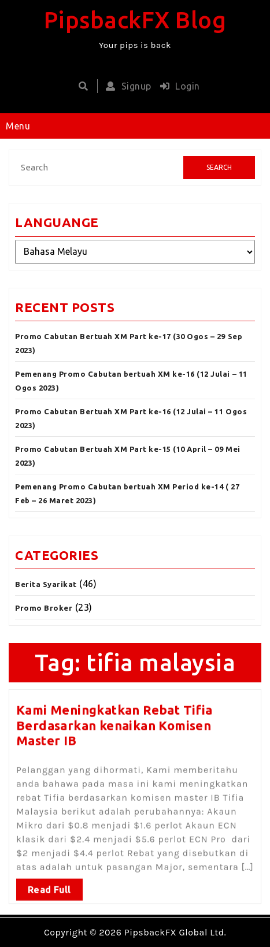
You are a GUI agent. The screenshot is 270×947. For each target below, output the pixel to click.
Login (177, 86)
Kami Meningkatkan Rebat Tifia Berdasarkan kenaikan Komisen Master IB (114, 721)
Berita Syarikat (46, 584)
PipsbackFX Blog (135, 20)
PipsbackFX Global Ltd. (175, 932)
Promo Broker (43, 608)
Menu (18, 126)
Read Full (49, 886)
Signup (125, 86)
